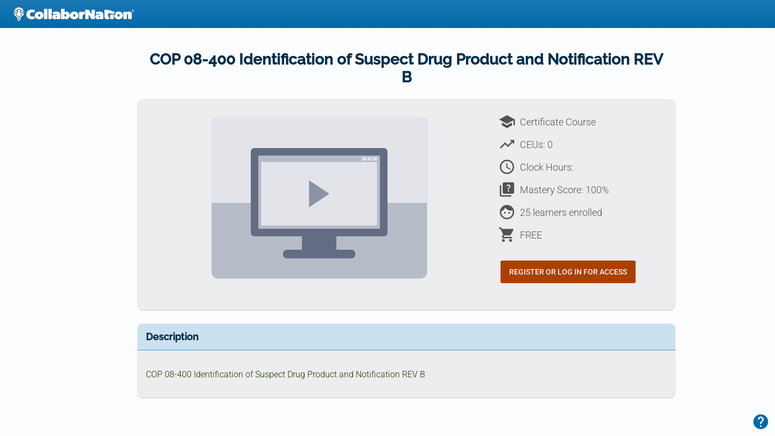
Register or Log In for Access (568, 272)
